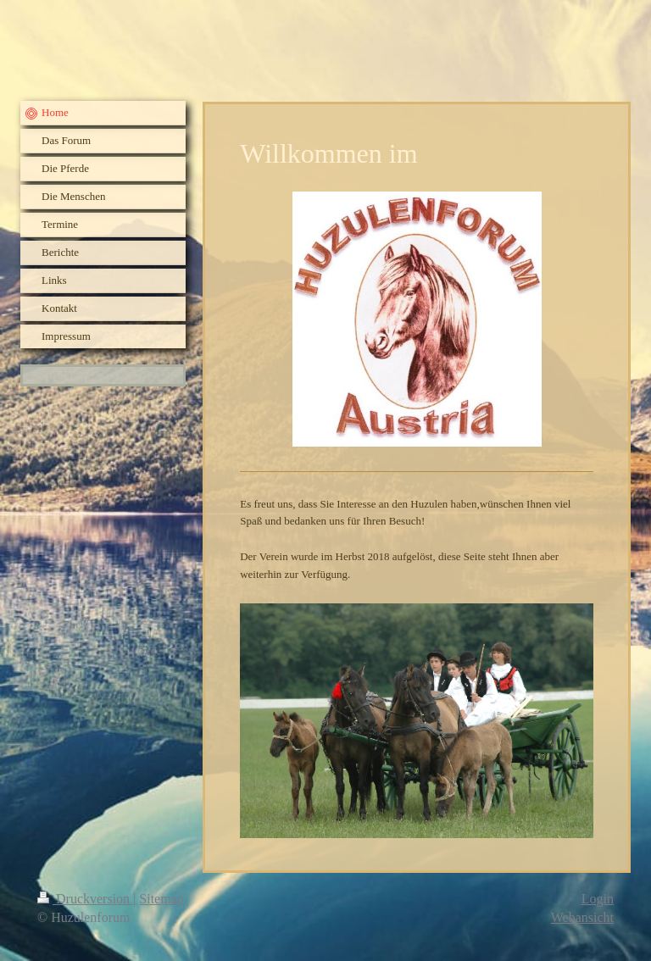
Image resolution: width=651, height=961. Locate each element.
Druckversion (85, 899)
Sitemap (161, 899)
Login (597, 899)
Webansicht (582, 917)
